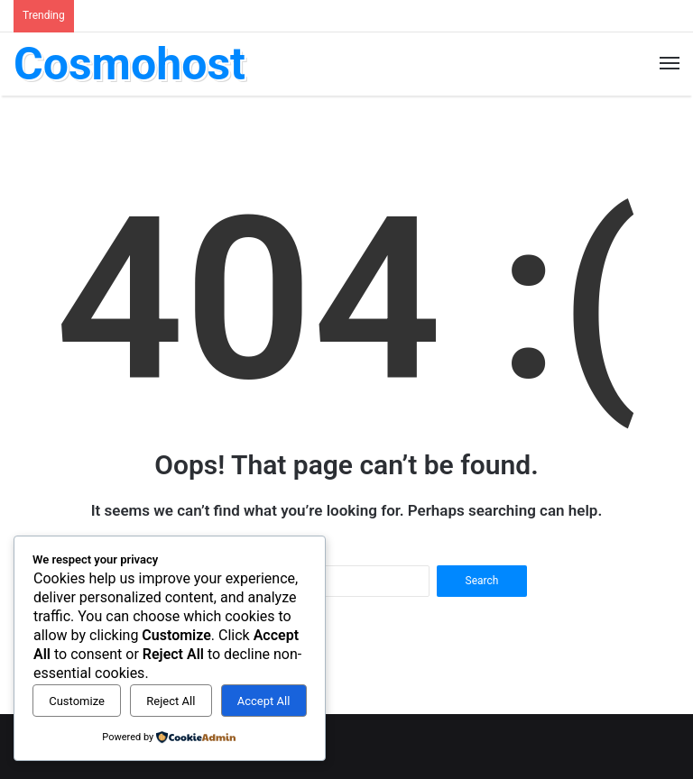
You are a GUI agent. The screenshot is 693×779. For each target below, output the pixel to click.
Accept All (264, 701)
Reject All (170, 701)
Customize (77, 701)
